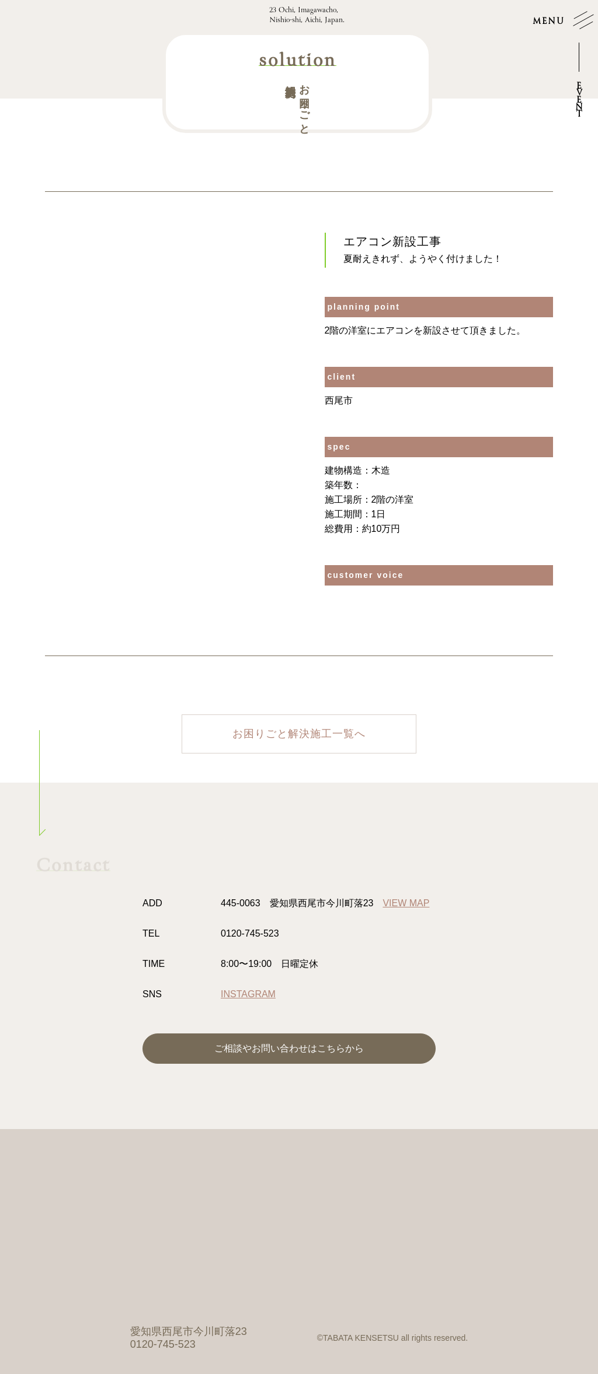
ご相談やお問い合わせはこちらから (289, 1048)
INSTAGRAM (248, 994)
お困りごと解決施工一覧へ (299, 733)
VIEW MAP (406, 903)
